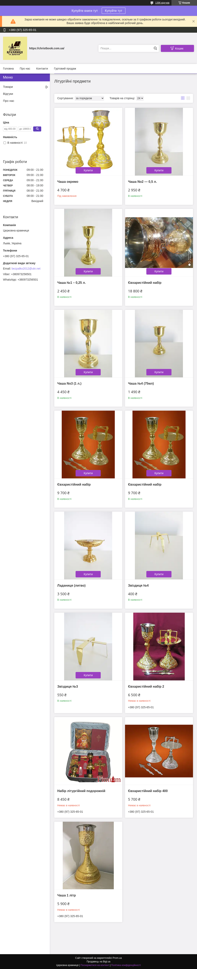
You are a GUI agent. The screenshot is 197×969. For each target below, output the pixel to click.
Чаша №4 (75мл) (141, 383)
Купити (88, 170)
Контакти (42, 68)
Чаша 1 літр (66, 895)
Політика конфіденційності (126, 965)
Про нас (25, 68)
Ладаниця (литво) (71, 585)
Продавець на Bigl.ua (98, 961)
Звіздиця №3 (67, 686)
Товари (8, 86)
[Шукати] (155, 48)
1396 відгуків (162, 2)
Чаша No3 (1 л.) (69, 383)
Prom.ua (117, 958)
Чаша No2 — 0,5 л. (142, 181)
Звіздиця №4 (138, 585)
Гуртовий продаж (65, 68)
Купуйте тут (113, 10)
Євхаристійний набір (144, 282)
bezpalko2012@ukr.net (26, 268)
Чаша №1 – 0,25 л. (71, 282)
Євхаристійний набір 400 (148, 791)
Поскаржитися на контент (94, 965)
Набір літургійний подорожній (81, 791)
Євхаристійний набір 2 (146, 686)
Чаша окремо (67, 181)
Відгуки (8, 93)
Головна (8, 68)
